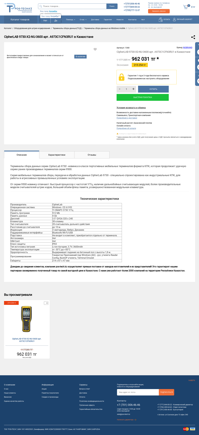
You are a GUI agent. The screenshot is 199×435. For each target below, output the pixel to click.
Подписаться (166, 392)
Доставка (95, 20)
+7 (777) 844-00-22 (164, 405)
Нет (45, 20)
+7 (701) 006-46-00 (164, 410)
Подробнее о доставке (127, 118)
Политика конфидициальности (91, 401)
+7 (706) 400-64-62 (164, 407)
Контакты (132, 20)
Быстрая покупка (142, 97)
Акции (44, 389)
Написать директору (126, 420)
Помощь (70, 20)
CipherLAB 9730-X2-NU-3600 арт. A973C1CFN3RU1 (26, 340)
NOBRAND (187, 47)
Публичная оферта (87, 405)
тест (143, 20)
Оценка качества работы (14, 401)
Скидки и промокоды (50, 397)
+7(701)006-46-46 (132, 4)
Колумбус (53, 11)
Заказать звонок (159, 11)
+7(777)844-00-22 (132, 7)
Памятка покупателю (50, 393)
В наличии (80, 56)
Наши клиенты (10, 393)
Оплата (82, 397)
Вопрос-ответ (84, 389)
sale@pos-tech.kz (123, 414)
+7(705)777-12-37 (132, 10)
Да (56, 20)
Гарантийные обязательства (90, 409)
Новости (120, 20)
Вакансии (8, 397)
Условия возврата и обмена (131, 107)
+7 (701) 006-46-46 (128, 404)
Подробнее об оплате (126, 128)
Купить (153, 89)
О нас (83, 20)
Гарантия (108, 20)
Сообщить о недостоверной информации (132, 133)
